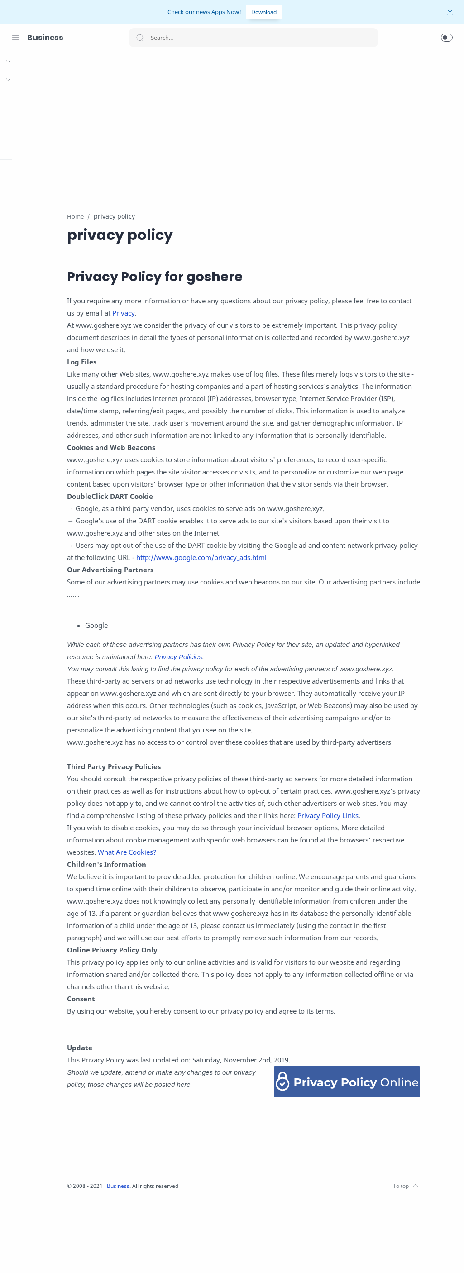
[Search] (253, 37)
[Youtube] (56, 1254)
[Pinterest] (83, 1254)
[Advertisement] (291, 126)
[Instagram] (29, 1254)
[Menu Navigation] (15, 37)
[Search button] (140, 37)
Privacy (210, 313)
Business (45, 37)
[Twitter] (43, 1254)
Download (264, 12)
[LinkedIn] (70, 1254)
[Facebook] (15, 1254)
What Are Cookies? (222, 913)
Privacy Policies (277, 681)
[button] (447, 38)
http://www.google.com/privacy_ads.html (308, 582)
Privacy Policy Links (177, 876)
